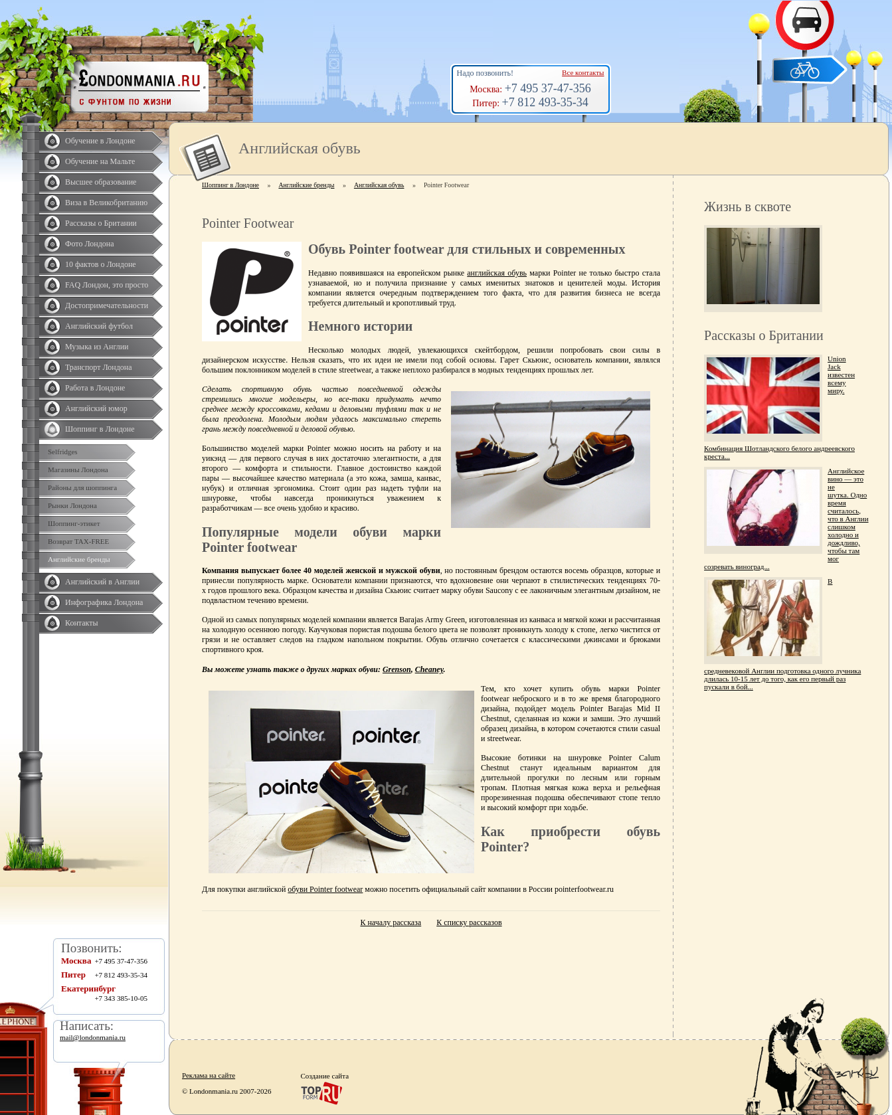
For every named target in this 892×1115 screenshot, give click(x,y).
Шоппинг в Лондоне (100, 429)
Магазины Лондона (78, 469)
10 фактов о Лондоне (100, 264)
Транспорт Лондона (98, 367)
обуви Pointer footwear (325, 889)
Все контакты (583, 72)
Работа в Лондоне (95, 387)
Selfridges (63, 452)
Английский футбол (99, 326)
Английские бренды (79, 559)
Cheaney (429, 669)
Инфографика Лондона (104, 602)
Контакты (81, 623)
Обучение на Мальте (100, 161)
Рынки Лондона (72, 505)
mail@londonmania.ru (93, 1037)
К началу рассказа (390, 922)
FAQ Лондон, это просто (106, 285)
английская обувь (497, 273)
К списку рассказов (468, 922)
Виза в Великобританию (106, 202)
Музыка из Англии (97, 346)
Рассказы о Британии (101, 223)
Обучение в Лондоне (100, 140)
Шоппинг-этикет (74, 523)
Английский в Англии (102, 581)
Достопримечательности (106, 305)
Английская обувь (379, 185)
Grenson (397, 669)
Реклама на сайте (208, 1075)
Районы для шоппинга (82, 487)
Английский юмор (96, 408)
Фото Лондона (89, 243)
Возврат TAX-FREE (78, 541)
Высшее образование (100, 182)
